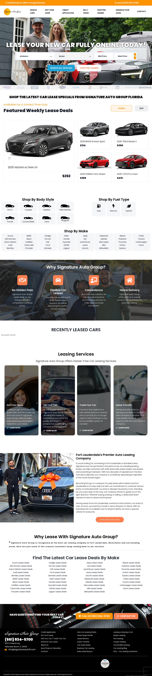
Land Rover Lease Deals (94, 569)
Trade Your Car (89, 405)
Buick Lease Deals (21, 582)
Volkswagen (141, 242)
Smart (122, 245)
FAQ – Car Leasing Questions (125, 652)
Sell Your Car (52, 405)
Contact (44, 652)
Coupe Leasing (119, 642)
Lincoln (85, 248)
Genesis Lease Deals (57, 576)
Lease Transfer (126, 405)
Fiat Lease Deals (57, 569)
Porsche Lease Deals (131, 569)
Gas (99, 210)
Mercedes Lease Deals (94, 585)
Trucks (10, 221)
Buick (29, 239)
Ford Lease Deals (58, 572)
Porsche (122, 242)
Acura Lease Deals (20, 563)
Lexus (85, 245)
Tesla (141, 235)
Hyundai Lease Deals (57, 585)
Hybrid (128, 210)
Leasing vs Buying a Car (123, 632)
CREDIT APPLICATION (68, 11)
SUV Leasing (118, 639)
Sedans (46, 209)
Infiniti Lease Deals (57, 589)
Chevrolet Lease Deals (20, 589)
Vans (46, 221)
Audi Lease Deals (20, 572)
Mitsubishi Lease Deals (94, 592)
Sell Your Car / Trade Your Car (53, 639)
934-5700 (19, 639)
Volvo (141, 245)
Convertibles (28, 221)
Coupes (28, 209)
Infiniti (66, 245)
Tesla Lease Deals (131, 579)
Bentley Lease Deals (21, 576)
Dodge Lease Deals (57, 563)
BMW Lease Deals (21, 579)
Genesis (47, 248)
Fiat (47, 242)
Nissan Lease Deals (131, 563)
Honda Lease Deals (57, 582)
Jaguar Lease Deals (58, 592)
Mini (104, 245)
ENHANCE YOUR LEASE (122, 11)
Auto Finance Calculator (51, 648)
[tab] (76, 545)
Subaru (122, 248)
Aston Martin (10, 242)
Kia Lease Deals (94, 566)
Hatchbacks (65, 209)
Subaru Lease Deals (131, 576)
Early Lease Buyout (85, 652)
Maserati (104, 235)
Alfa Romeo (10, 239)
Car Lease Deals (83, 645)
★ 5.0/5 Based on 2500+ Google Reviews (25, 2)
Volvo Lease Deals (131, 589)
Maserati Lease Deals (94, 579)
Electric (113, 210)
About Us (44, 645)
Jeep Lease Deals (94, 563)
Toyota (141, 239)
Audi (10, 245)
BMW (29, 235)
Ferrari (48, 239)
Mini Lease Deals (94, 589)
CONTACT (141, 11)
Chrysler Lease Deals (21, 592)
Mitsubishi (103, 248)
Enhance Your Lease (49, 642)
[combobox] (35, 56)
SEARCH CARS (33, 11)
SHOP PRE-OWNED (101, 11)
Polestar (122, 239)
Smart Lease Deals (131, 572)
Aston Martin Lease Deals (21, 569)
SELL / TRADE (86, 11)
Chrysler (29, 248)
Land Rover (85, 242)
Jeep (85, 235)
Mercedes (104, 242)
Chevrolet (29, 245)
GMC (66, 235)
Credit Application (48, 632)
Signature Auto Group (37, 675)
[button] (61, 68)
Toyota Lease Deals (131, 582)
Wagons (65, 220)
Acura (10, 235)
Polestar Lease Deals (131, 566)
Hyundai (66, 242)
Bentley (10, 248)
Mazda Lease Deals (94, 582)
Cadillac (29, 242)
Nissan (123, 235)
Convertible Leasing (121, 645)
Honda (66, 239)
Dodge (48, 235)
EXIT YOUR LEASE (49, 11)
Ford (48, 245)
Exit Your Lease (17, 405)
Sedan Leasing (119, 636)
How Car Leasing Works (86, 632)
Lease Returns (83, 639)
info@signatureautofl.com (20, 650)
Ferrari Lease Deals (57, 566)
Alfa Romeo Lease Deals (21, 566)
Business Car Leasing (85, 648)
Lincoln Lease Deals (94, 576)
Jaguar (66, 248)
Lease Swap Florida (85, 636)
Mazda (104, 239)
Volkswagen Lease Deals (131, 585)
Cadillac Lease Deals (20, 585)
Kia (85, 239)
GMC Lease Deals (58, 579)
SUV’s (9, 209)
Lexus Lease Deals (94, 572)
